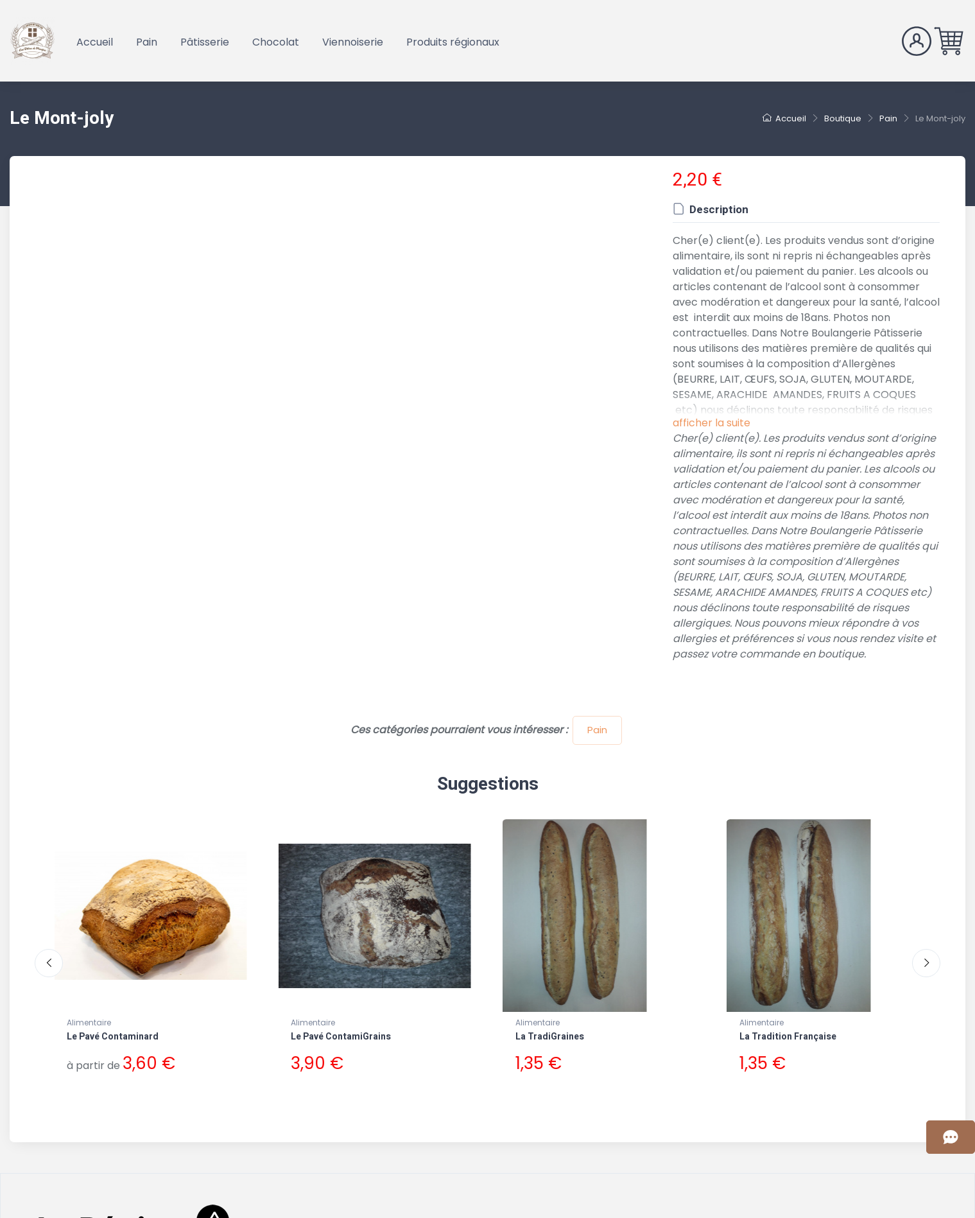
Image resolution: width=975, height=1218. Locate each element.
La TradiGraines (549, 1036)
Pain (146, 42)
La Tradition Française (787, 1036)
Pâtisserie (204, 42)
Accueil (94, 42)
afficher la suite (711, 422)
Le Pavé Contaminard (113, 1036)
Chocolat (275, 42)
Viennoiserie (352, 42)
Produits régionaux (452, 42)
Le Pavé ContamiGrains (341, 1036)
